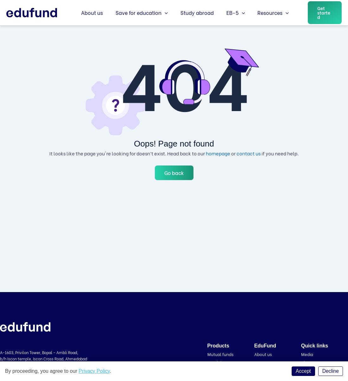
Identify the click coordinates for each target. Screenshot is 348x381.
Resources (261, 12)
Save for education (138, 12)
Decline (330, 371)
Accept (303, 371)
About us (91, 12)
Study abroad (190, 12)
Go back (174, 172)
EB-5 (227, 12)
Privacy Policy (94, 371)
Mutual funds (220, 354)
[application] (161, 12)
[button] (320, 13)
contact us (249, 153)
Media (307, 354)
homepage (218, 153)
